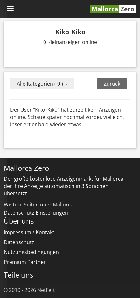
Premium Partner (25, 261)
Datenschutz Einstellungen (36, 212)
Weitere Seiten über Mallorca (39, 204)
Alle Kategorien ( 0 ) (42, 83)
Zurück (112, 83)
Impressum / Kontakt (29, 232)
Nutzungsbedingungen (31, 252)
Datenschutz (19, 242)
